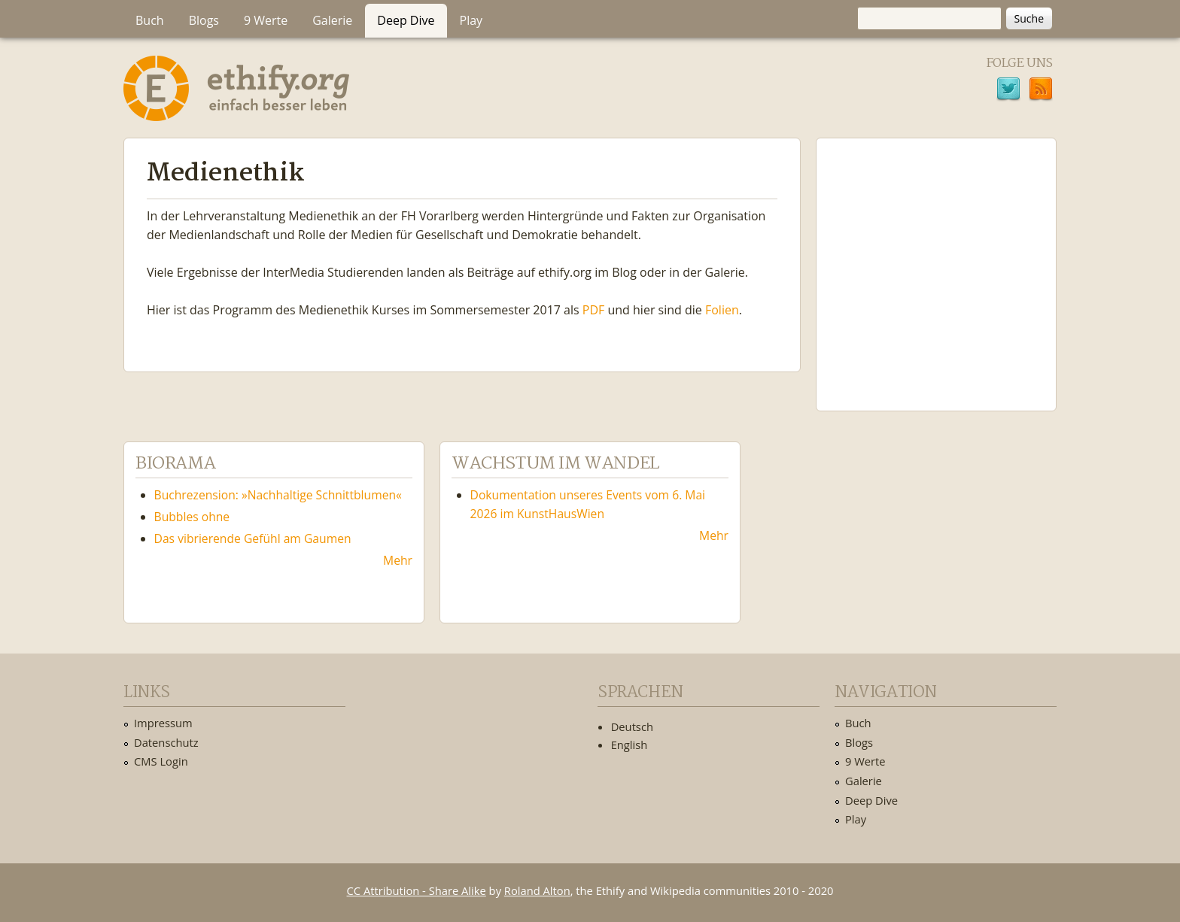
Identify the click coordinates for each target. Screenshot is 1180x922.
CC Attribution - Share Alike (416, 890)
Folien (722, 310)
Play (471, 20)
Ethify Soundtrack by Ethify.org (936, 262)
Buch (149, 20)
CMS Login (161, 761)
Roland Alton (537, 890)
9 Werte (265, 20)
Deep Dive (405, 20)
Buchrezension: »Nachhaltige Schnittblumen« (278, 495)
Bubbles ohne (192, 516)
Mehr (397, 560)
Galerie (332, 20)
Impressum (163, 722)
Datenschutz (166, 742)
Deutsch (632, 726)
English (629, 744)
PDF (593, 310)
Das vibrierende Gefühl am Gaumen (252, 538)
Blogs (204, 20)
